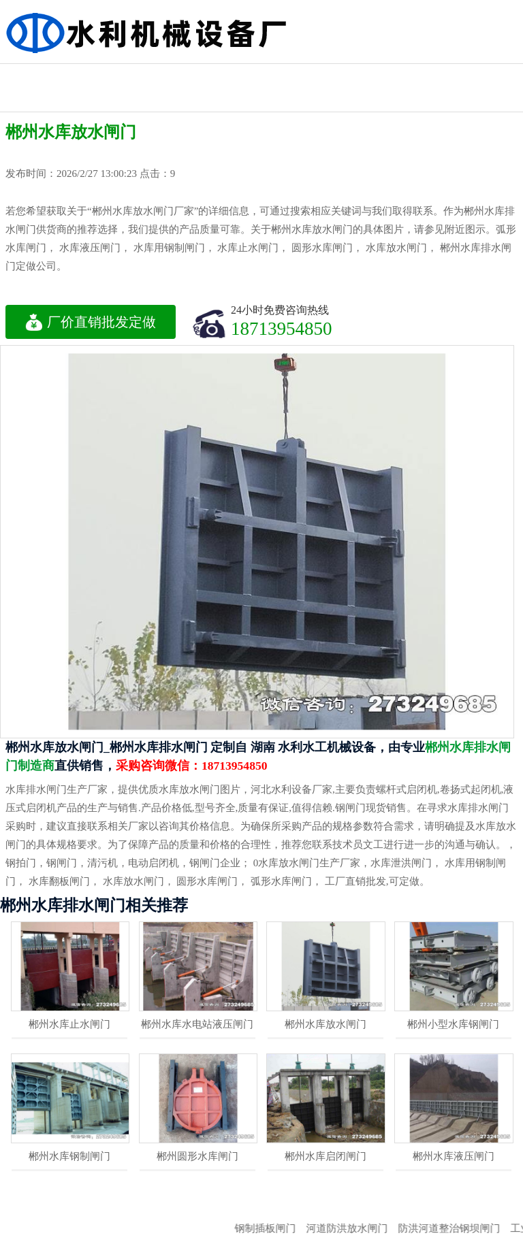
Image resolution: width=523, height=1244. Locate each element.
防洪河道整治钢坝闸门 (459, 1228)
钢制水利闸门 (334, 76)
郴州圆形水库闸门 (197, 1156)
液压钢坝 (37, 99)
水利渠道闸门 (483, 76)
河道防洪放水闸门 (357, 1228)
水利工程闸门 (37, 76)
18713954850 (281, 328)
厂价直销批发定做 (90, 321)
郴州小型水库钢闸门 (453, 1024)
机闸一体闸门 (186, 76)
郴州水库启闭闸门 (325, 1156)
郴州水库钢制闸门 (69, 1156)
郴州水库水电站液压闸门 (197, 1024)
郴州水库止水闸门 (69, 1024)
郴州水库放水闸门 (325, 1024)
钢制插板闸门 (275, 1228)
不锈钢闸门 (408, 76)
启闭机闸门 (111, 76)
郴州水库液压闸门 (453, 1156)
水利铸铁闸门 (260, 76)
